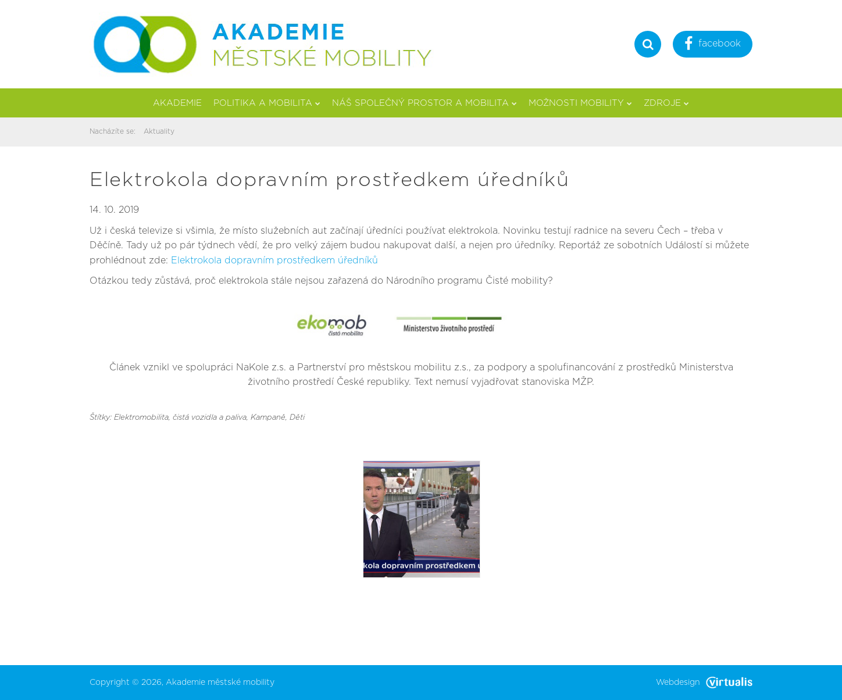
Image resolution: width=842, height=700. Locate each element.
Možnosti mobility (580, 103)
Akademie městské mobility (220, 682)
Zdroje (666, 103)
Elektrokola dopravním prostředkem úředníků (274, 260)
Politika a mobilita (266, 103)
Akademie (177, 103)
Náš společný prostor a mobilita (424, 103)
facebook (712, 45)
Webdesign (704, 682)
